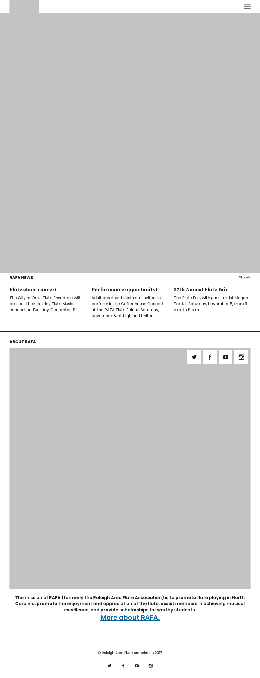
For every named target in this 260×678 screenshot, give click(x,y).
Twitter (194, 357)
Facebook (210, 357)
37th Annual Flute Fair (201, 290)
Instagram (241, 357)
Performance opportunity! (124, 290)
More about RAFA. (130, 617)
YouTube (225, 357)
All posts (244, 277)
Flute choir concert (33, 290)
